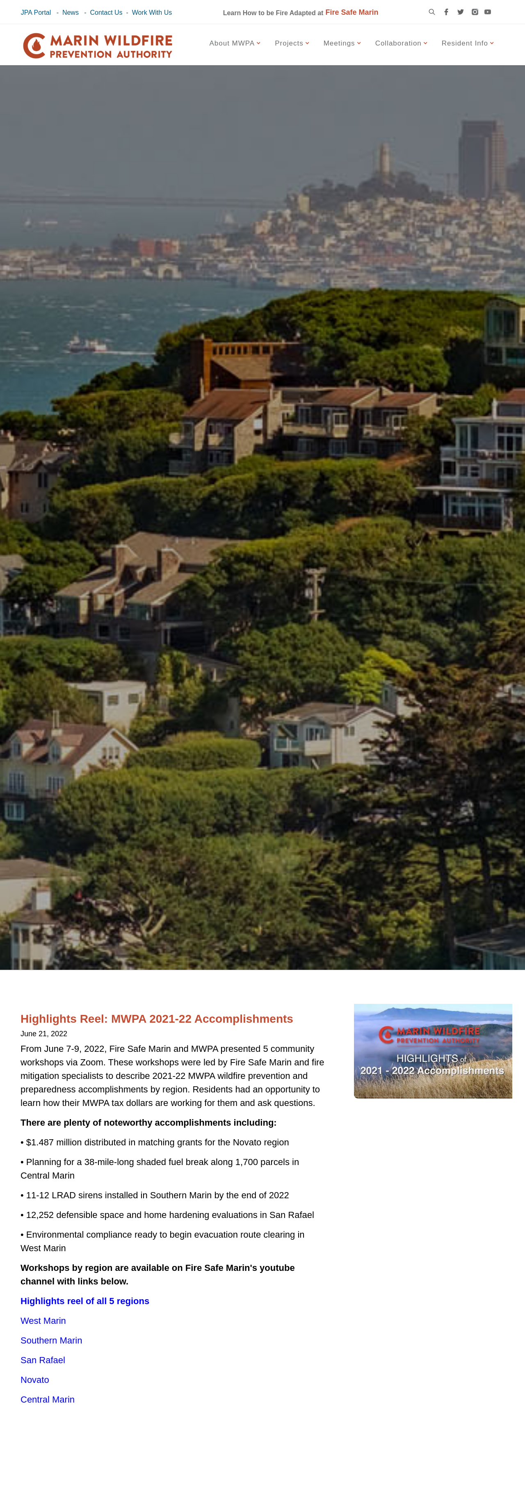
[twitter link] (460, 12)
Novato (35, 1380)
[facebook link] (446, 12)
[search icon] (432, 12)
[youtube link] (487, 12)
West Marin (43, 1321)
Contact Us (106, 12)
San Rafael (43, 1360)
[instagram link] (475, 12)
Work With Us (152, 12)
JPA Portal (36, 12)
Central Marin (48, 1399)
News (70, 12)
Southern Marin (51, 1340)
